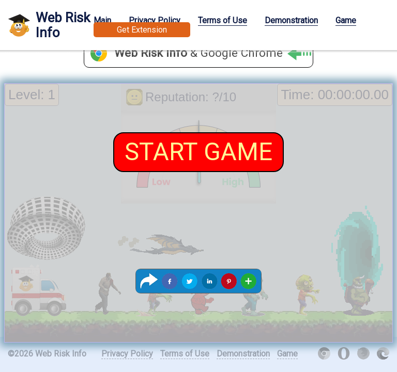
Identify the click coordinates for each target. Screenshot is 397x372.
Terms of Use (222, 20)
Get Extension (142, 30)
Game (345, 20)
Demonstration (291, 20)
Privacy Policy (154, 20)
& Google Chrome (212, 54)
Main (102, 20)
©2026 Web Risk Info (47, 354)
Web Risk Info (63, 25)
